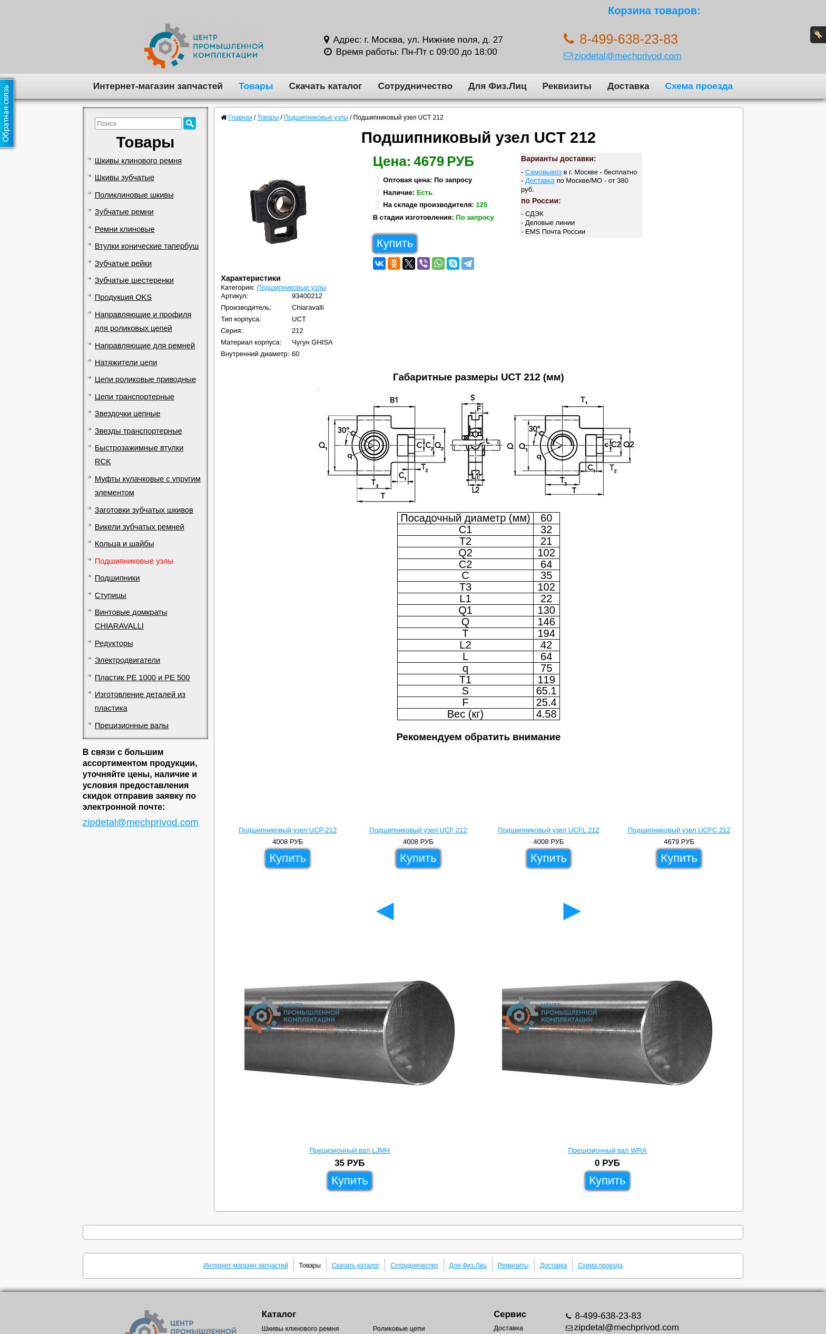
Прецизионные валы (132, 725)
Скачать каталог (325, 86)
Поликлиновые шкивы (134, 195)
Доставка (628, 86)
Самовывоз (543, 172)
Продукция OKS (123, 297)
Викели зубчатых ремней (139, 527)
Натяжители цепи (126, 362)
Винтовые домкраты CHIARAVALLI (131, 619)
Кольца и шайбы (124, 544)
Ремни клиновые (125, 229)
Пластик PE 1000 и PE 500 (142, 677)
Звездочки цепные (128, 413)
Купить (395, 243)
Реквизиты (567, 86)
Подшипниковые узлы (134, 561)
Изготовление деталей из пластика (140, 701)
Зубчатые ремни (124, 212)
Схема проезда (699, 86)
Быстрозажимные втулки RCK (139, 455)
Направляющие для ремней (145, 345)
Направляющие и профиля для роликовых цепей (143, 321)
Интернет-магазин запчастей (158, 86)
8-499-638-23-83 (607, 1316)
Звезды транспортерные (138, 431)
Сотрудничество (415, 86)
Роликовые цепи (399, 1328)
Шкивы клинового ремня (138, 160)
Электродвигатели (127, 660)
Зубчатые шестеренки (134, 280)
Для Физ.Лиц (497, 86)
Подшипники (117, 578)
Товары (256, 86)
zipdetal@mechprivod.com (622, 56)
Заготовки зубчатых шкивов (144, 510)
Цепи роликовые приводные (145, 379)
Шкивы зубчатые (124, 177)
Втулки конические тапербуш (147, 246)
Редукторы (114, 643)
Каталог (279, 1314)
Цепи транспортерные (134, 397)
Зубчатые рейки (123, 263)
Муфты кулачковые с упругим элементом (148, 486)
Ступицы (110, 595)
